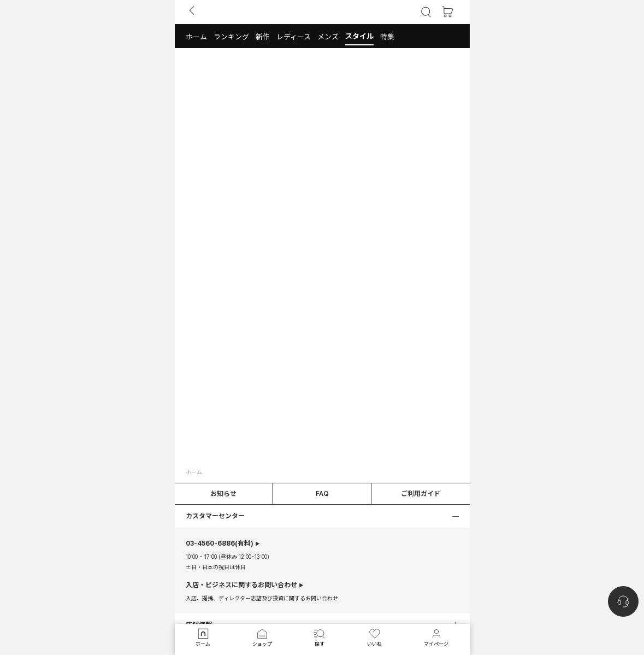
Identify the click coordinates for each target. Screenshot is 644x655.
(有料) (219, 543)
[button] (196, 36)
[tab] (322, 36)
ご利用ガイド (420, 494)
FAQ (322, 494)
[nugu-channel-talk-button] (623, 601)
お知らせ (223, 494)
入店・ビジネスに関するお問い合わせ (241, 585)
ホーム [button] (194, 472)
